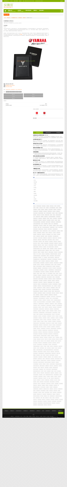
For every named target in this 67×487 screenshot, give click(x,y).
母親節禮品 (50, 383)
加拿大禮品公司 (48, 479)
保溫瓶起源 (51, 303)
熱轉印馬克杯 (51, 390)
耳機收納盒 (55, 193)
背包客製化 (47, 419)
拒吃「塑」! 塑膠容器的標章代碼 (51, 80)
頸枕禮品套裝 (48, 460)
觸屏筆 (59, 193)
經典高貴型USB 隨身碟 (49, 193)
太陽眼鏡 (47, 335)
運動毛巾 (58, 195)
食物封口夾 (57, 460)
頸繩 (51, 460)
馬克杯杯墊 (56, 463)
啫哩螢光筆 (60, 328)
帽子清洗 (54, 357)
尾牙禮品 (47, 95)
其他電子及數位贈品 (55, 307)
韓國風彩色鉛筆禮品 (54, 458)
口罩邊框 (54, 323)
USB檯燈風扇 (54, 282)
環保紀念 (54, 167)
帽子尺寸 (50, 355)
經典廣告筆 (53, 266)
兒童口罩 (55, 305)
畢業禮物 (56, 399)
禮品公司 (60, 140)
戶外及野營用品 (55, 364)
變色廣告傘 (56, 133)
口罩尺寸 (57, 314)
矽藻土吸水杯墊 (48, 264)
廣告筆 (50, 142)
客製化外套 (51, 174)
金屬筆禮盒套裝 (53, 442)
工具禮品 (54, 353)
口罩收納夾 (58, 236)
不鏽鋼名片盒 (57, 289)
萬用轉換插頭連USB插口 (56, 419)
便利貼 (50, 163)
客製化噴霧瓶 (56, 241)
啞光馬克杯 (50, 328)
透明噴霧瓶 (56, 435)
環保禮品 (47, 101)
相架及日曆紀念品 (48, 403)
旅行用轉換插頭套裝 (49, 254)
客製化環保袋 (53, 341)
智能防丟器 (54, 378)
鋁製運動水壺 (48, 275)
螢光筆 (61, 218)
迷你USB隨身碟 (56, 270)
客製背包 (51, 245)
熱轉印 (47, 390)
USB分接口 (58, 227)
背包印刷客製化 (59, 417)
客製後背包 (58, 243)
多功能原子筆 (52, 172)
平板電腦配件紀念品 (14, 17)
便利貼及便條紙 (54, 131)
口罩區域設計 (53, 312)
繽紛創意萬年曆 (59, 415)
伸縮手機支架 (54, 296)
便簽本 (61, 232)
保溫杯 (47, 131)
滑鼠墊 (56, 261)
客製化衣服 (56, 174)
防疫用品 (55, 449)
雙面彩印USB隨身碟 (49, 456)
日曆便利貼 (53, 376)
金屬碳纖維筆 (48, 442)
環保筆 (50, 161)
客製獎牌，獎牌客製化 (49, 348)
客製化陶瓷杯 (53, 344)
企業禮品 (53, 117)
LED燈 (58, 280)
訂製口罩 (55, 428)
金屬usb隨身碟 (55, 197)
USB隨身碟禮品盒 (48, 229)
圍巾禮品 (56, 330)
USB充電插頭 (54, 227)
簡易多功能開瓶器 (56, 410)
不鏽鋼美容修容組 (48, 291)
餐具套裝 (47, 163)
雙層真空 (52, 454)
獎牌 (55, 177)
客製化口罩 (51, 129)
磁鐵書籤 (57, 216)
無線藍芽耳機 (48, 133)
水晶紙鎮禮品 (48, 387)
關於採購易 (41, 10)
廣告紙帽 (51, 165)
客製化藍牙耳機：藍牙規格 (50, 51)
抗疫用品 (47, 369)
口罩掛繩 (47, 316)
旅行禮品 (55, 129)
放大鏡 (50, 373)
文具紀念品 (47, 117)
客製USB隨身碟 (48, 241)
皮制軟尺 (60, 399)
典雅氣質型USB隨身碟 (54, 200)
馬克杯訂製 (60, 197)
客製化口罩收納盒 (53, 204)
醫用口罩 (50, 197)
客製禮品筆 (47, 183)
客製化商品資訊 (28, 10)
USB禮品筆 (47, 284)
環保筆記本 (59, 177)
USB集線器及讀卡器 (55, 229)
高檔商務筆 (47, 472)
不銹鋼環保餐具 (48, 154)
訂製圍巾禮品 (59, 428)
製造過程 (47, 268)
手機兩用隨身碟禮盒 (49, 367)
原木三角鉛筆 (48, 312)
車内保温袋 (50, 195)
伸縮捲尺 (58, 296)
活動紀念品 (47, 261)
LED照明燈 (54, 280)
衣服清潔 (50, 424)
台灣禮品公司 (6, 479)
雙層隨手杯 (56, 454)
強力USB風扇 (51, 360)
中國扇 (47, 293)
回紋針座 (52, 330)
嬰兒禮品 (50, 335)
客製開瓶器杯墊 (56, 245)
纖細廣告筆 (51, 417)
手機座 (57, 367)
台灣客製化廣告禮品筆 (49, 202)
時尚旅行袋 (58, 186)
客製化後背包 (59, 204)
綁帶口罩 (50, 415)
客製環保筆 (47, 245)
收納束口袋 (60, 165)
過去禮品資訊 (60, 40)
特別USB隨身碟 (60, 390)
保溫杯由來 (58, 298)
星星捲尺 (47, 378)
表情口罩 (47, 426)
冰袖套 (52, 309)
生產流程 (52, 399)
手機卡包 (54, 367)
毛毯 (51, 167)
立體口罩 (47, 218)
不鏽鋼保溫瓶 (52, 289)
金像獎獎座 (47, 273)
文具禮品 (58, 119)
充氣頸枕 (51, 305)
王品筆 (49, 392)
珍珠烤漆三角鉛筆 (58, 392)
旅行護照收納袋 (59, 254)
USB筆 (55, 284)
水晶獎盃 (47, 259)
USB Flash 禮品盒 (48, 227)
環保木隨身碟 (57, 394)
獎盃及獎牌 (56, 190)
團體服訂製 (47, 172)
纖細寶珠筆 (47, 417)
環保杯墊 (56, 213)
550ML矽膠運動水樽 (49, 280)
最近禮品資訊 (48, 40)
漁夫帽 (54, 151)
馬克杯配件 (56, 470)
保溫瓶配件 (56, 303)
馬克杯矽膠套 (56, 467)
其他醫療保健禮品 (48, 307)
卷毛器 (47, 236)
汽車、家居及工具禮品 (52, 188)
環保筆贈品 (47, 179)
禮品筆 (47, 119)
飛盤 (53, 460)
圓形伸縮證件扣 (48, 332)
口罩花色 (57, 319)
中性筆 (52, 154)
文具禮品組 (47, 122)
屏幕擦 (51, 353)
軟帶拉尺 (55, 433)
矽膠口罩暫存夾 (52, 216)
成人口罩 (50, 364)
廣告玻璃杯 (47, 248)
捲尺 (54, 371)
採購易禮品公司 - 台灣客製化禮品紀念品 (57, 486)
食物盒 (61, 460)
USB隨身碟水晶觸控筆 (49, 286)
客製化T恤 (47, 174)
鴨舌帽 (52, 199)
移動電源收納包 (48, 408)
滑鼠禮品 (50, 151)
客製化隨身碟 (58, 344)
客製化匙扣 (47, 339)
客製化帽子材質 (52, 339)
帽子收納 (58, 355)
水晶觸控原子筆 (55, 259)
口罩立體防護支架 (48, 319)
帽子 (60, 149)
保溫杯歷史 (54, 298)
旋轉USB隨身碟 (53, 186)
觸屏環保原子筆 (59, 426)
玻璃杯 (60, 190)
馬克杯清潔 (51, 465)
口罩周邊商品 (48, 314)
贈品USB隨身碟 (52, 431)
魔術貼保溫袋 (48, 199)
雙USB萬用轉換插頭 (58, 275)
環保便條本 (52, 213)
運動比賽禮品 (54, 181)
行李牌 (47, 220)
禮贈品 (47, 99)
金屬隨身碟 (56, 273)
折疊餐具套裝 (55, 209)
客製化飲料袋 (48, 346)
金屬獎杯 (52, 440)
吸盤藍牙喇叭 (58, 138)
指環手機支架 (51, 371)
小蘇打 (60, 351)
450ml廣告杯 (48, 138)
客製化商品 (47, 115)
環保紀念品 (51, 179)
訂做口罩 (47, 428)
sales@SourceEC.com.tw (10, 79)
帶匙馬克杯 (58, 353)
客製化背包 (57, 341)
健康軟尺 (60, 303)
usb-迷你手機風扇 (57, 287)
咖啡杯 (47, 328)
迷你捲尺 (52, 435)
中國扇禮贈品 (51, 293)
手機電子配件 (56, 165)
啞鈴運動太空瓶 (55, 328)
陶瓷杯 (58, 449)
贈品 (50, 117)
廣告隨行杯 (51, 140)
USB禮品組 (51, 284)
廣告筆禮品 (47, 124)
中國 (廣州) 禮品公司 (18, 479)
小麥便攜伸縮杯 (53, 158)
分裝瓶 (58, 309)
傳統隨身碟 (47, 305)
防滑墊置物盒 (51, 449)
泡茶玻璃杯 (56, 140)
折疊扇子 (60, 369)
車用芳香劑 (51, 433)
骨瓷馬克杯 (60, 470)
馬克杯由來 (51, 467)
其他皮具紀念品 (59, 305)
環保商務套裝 (52, 394)
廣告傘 (50, 131)
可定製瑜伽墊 (52, 325)
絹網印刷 (47, 415)
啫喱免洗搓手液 (48, 330)
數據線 (57, 373)
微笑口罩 (47, 364)
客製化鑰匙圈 (48, 344)
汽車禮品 (60, 259)
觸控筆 (50, 268)
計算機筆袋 (59, 268)
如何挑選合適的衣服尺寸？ (50, 47)
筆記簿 (47, 181)
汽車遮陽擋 (52, 387)
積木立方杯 (59, 179)
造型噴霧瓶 (60, 435)
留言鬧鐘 (58, 167)
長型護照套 (56, 447)
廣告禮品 (51, 248)
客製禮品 (61, 348)
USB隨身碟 (54, 119)
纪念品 (55, 417)
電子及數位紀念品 (48, 277)
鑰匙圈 (52, 447)
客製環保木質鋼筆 (56, 348)
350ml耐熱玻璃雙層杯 (49, 135)
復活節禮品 (57, 362)
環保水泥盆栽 (48, 396)
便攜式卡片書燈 (53, 232)
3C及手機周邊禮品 (59, 117)
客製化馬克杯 (52, 124)
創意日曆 (59, 200)
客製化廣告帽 (48, 243)
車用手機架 (47, 433)
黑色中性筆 (47, 474)
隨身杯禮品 (55, 451)
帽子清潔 (58, 357)
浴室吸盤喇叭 (52, 261)
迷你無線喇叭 (58, 161)
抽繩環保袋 (47, 252)
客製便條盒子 (54, 337)
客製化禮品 (56, 113)
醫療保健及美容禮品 (59, 438)
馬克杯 (47, 142)
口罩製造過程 (53, 321)
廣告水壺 (47, 360)
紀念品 (47, 113)
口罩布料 (60, 314)
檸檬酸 (47, 383)
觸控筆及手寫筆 (54, 268)
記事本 (47, 195)
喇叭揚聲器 (47, 147)
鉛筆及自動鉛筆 (48, 149)
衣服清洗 (47, 424)
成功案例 (20, 10)
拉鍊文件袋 (51, 252)
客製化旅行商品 (53, 156)
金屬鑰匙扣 (53, 444)
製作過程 (54, 426)
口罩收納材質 (51, 316)
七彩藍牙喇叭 (53, 138)
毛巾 (53, 147)
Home (5, 17)
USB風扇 (54, 286)
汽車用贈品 (59, 211)
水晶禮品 (50, 259)
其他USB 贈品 (59, 170)
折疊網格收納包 (57, 250)
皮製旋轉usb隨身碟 (54, 401)
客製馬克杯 (47, 351)
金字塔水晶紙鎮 (48, 440)
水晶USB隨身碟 (48, 385)
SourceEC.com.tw (9, 80)
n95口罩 (57, 199)
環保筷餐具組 (57, 147)
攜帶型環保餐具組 (59, 158)
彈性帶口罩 (56, 360)
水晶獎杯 (59, 257)
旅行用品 (56, 124)
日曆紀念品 (47, 211)
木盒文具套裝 (48, 126)
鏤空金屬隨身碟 (48, 447)
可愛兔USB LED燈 (57, 325)
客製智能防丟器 (53, 346)
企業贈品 (47, 91)
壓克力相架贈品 (53, 332)
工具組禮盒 (52, 206)
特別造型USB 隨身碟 (49, 190)
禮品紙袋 (55, 179)
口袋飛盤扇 (47, 325)
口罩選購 (50, 323)
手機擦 (60, 367)
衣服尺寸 (52, 422)
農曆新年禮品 (60, 433)
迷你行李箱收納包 (58, 220)
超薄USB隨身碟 (58, 431)
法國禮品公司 (60, 479)
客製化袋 (57, 156)
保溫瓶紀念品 (60, 135)
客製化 (52, 241)
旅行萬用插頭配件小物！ (49, 72)
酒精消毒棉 (51, 438)
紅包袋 (57, 412)
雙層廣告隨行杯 (48, 454)
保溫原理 (50, 298)
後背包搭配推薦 (48, 362)
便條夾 (47, 298)
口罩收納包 (54, 236)
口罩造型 (52, 238)
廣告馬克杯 (55, 248)
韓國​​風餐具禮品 (48, 458)
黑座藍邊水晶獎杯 (52, 472)
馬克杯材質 (51, 463)
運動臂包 (47, 222)
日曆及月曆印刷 (58, 376)
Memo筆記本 (54, 170)
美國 (43, 479)
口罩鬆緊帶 (58, 323)
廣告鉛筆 (47, 151)
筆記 (46, 410)
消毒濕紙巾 (56, 387)
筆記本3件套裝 (50, 410)
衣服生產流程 (55, 424)
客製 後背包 (60, 335)
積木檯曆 (60, 216)
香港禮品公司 (12, 479)
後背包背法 (53, 362)
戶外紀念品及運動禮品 (55, 142)
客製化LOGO (59, 337)
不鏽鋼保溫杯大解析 (48, 76)
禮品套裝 (53, 161)
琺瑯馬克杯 (47, 394)
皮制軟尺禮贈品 (48, 401)
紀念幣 (54, 412)
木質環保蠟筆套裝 (53, 380)
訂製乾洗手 (51, 428)
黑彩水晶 (57, 472)
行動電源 (50, 181)
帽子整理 (47, 357)
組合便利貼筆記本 (56, 218)
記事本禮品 (50, 220)
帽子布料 (54, 355)
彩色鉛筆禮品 (60, 248)
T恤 (54, 199)
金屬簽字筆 (58, 442)
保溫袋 (50, 234)
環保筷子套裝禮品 (53, 396)
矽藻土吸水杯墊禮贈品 (54, 264)
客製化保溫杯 (56, 154)
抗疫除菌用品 (51, 369)
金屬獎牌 (56, 440)
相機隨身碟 (59, 403)
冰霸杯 (55, 309)
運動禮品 (47, 197)
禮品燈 (47, 406)
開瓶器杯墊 (60, 447)
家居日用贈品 (48, 108)
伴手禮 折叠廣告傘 (48, 296)
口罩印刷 (57, 312)
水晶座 (56, 211)
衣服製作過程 (60, 424)
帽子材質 (50, 357)
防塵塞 (47, 449)
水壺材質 (59, 383)
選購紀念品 (12, 10)
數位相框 (53, 373)
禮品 (57, 126)
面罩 (60, 456)
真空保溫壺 (47, 216)
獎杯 (46, 392)
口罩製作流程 (48, 321)
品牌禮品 (47, 106)
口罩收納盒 (56, 316)
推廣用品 (55, 252)
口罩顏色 (55, 238)
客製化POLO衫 (57, 172)
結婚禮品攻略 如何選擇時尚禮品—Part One (52, 43)
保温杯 (47, 234)
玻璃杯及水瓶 (48, 213)
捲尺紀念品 (57, 371)
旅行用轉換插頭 (60, 209)
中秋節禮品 (55, 293)
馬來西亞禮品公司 (32, 479)
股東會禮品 (20, 17)
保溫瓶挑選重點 (48, 59)
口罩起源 (47, 323)
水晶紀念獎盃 (57, 385)
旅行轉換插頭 (48, 167)
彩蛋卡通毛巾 (48, 250)
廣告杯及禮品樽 (53, 126)
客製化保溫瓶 (48, 156)
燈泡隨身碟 (55, 390)
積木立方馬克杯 (53, 408)
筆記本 (61, 167)
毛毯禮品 (47, 188)
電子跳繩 (54, 456)
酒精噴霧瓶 (47, 438)
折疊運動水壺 (48, 186)
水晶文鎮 (52, 385)
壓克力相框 (58, 332)
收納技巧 (47, 373)
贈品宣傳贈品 (48, 270)
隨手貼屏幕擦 (48, 451)
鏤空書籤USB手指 (52, 222)
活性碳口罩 (58, 188)
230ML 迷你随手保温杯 (54, 145)
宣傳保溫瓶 (56, 351)
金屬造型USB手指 (48, 444)
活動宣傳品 (60, 124)
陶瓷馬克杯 (52, 275)
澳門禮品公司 (38, 479)
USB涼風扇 (58, 282)
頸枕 (59, 458)
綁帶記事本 (54, 415)
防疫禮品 (57, 222)
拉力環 (47, 371)
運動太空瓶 (54, 195)
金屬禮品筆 (51, 273)
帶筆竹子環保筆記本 (58, 206)
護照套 (54, 220)
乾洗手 (59, 293)
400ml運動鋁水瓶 (48, 170)
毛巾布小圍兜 (48, 177)
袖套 (51, 426)
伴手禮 (47, 93)
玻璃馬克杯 (52, 392)
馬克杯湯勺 (47, 467)
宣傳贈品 (50, 119)
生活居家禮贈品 (48, 399)
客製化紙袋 (47, 165)
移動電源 (24, 17)
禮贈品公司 (50, 406)
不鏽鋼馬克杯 (59, 291)
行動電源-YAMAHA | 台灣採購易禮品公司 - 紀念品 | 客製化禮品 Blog (14, 83)
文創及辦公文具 (52, 122)
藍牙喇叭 (47, 129)
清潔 (60, 387)
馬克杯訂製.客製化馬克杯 (49, 470)
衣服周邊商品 (48, 422)
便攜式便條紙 (48, 232)
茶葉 (50, 419)
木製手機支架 (48, 380)
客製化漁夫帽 (48, 341)
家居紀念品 (51, 183)
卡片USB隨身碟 (55, 234)
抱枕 (61, 250)
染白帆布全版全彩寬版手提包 (50, 257)
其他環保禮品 (48, 200)
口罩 (58, 131)
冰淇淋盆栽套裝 (48, 309)
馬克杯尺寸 (47, 463)
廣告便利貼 (56, 183)
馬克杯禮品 (53, 277)
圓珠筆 (60, 202)
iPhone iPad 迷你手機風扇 (49, 287)
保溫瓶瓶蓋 (47, 303)
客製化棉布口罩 (58, 339)
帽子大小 (47, 355)
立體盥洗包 (51, 218)
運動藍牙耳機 (59, 129)
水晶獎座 (47, 161)
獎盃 (53, 190)
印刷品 (60, 234)
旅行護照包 (54, 254)
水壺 (56, 257)
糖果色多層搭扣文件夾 (49, 412)
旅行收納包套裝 (48, 376)
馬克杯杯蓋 (60, 463)
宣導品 (47, 97)
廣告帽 (51, 147)
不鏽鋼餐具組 (54, 291)
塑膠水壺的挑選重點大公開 (50, 55)
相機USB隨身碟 (54, 403)
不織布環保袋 (55, 135)
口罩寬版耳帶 (53, 314)
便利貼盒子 (54, 163)
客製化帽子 (47, 140)
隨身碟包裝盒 (60, 451)
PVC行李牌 (51, 225)
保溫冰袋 (60, 199)
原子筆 (60, 145)
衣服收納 (55, 422)
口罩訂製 (57, 321)
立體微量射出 (59, 408)
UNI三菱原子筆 (56, 225)
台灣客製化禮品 (51, 113)
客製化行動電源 (53, 243)
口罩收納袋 (60, 316)
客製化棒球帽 (59, 181)
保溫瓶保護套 (48, 300)
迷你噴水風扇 (48, 435)
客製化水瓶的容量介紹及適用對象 (51, 63)
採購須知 (35, 10)
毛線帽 (56, 383)
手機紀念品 (8, 17)
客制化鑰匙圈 (48, 204)
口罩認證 (60, 321)
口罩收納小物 (48, 238)
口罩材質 (58, 163)
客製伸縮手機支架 (48, 337)
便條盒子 (57, 232)
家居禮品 (47, 206)
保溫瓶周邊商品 (53, 300)
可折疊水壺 (59, 238)
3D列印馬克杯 (58, 277)
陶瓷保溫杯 (61, 222)
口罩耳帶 (53, 319)
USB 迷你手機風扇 (48, 282)
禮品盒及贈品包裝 (48, 266)
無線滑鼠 (57, 151)
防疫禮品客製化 (48, 145)
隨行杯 (52, 451)
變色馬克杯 (47, 431)
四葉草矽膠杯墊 (55, 202)
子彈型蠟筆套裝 (55, 335)
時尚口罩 (50, 378)
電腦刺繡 (57, 456)
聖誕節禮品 (58, 266)
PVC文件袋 (47, 225)
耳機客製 (52, 133)
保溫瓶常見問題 (58, 300)
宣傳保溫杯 (51, 351)
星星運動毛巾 (52, 211)
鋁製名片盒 (58, 444)
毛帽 (53, 383)
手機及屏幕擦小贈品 (49, 209)
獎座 (58, 261)
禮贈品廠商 (54, 406)
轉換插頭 (52, 270)
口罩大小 (50, 236)
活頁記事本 (52, 177)
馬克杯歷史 (47, 465)
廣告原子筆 (60, 183)
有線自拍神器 (59, 378)
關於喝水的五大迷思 (48, 68)
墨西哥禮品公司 (54, 479)
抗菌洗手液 (56, 369)
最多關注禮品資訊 (54, 40)
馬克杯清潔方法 (56, 465)
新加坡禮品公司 (26, 479)
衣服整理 (59, 422)
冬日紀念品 (53, 149)
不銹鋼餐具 (47, 289)
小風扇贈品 (47, 353)
